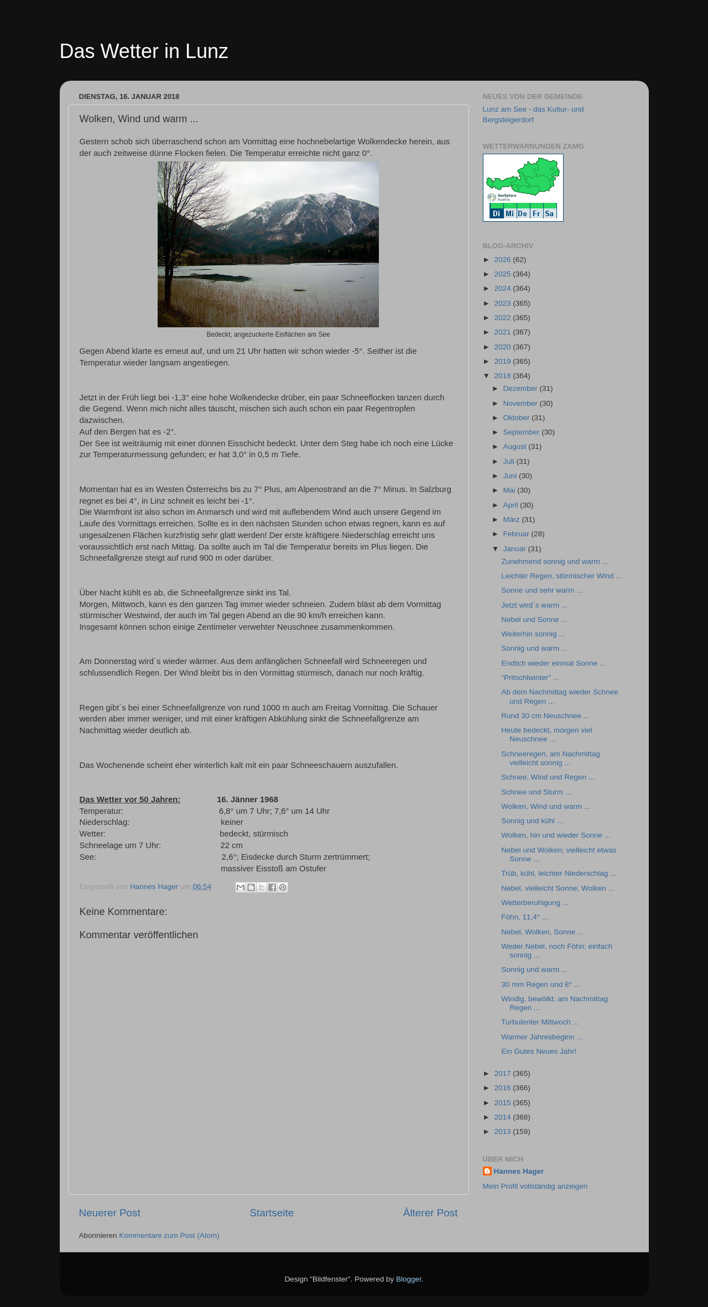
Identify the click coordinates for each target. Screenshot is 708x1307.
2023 (503, 303)
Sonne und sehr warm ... (541, 590)
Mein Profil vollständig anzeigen (535, 1186)
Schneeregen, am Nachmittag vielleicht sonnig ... (550, 758)
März (512, 519)
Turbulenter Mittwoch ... (540, 1022)
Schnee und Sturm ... (536, 792)
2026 (503, 259)
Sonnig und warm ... (534, 648)
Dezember (521, 388)
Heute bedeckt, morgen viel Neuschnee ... (546, 734)
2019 (503, 361)
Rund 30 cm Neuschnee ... (545, 716)
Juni (511, 476)
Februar (517, 534)
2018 (503, 376)
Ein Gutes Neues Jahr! (538, 1051)
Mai (510, 490)
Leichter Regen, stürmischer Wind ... (561, 576)
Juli (510, 461)
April (511, 505)
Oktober (517, 418)
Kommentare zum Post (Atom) (169, 1235)
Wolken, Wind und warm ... (545, 806)
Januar (515, 549)
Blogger (408, 1279)
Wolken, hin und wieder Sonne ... (556, 835)
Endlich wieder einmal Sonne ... (553, 663)
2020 (503, 347)
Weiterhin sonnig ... (533, 634)
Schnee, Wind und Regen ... (548, 777)
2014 (503, 1117)
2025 (503, 274)
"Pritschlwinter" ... (530, 677)
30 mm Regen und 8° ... (540, 984)
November (521, 403)
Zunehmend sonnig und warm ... (554, 561)
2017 (503, 1073)
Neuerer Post (109, 1213)
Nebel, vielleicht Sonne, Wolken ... (558, 888)
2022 (503, 317)
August (516, 446)
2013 (503, 1131)
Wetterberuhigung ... (535, 902)
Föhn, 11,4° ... (524, 917)
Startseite (271, 1213)
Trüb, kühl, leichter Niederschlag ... (558, 873)
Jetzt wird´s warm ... (534, 605)
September (522, 432)
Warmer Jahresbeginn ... (541, 1037)
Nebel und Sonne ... (534, 619)
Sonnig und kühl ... (532, 821)
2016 (503, 1088)
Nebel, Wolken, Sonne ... (542, 932)
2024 (503, 288)
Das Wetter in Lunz (144, 51)
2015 (503, 1103)
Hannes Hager (519, 1171)
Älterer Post (430, 1213)
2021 (503, 332)
